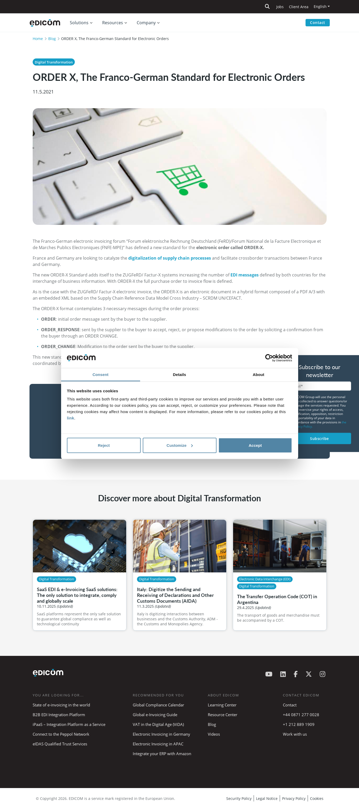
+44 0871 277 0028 (301, 714)
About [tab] (258, 374)
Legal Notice (267, 798)
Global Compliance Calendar (158, 704)
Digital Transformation (54, 62)
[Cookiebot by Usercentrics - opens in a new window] (269, 358)
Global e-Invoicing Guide (155, 714)
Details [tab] (179, 374)
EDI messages (244, 275)
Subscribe (319, 438)
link (70, 418)
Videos (214, 734)
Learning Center (222, 704)
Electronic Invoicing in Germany (161, 734)
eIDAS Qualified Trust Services (60, 743)
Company (146, 23)
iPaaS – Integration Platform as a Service (69, 724)
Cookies (316, 798)
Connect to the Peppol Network (61, 734)
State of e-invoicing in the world (61, 704)
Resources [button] (112, 23)
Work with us (295, 734)
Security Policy (239, 798)
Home (38, 38)
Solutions (79, 23)
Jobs (280, 6)
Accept (255, 445)
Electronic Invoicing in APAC (158, 743)
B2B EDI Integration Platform (59, 714)
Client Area (298, 6)
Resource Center (222, 714)
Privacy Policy (294, 798)
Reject (104, 445)
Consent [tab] (100, 374)
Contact (317, 22)
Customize (179, 445)
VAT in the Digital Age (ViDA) (158, 724)
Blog (52, 38)
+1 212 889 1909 (298, 724)
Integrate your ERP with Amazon (162, 753)
